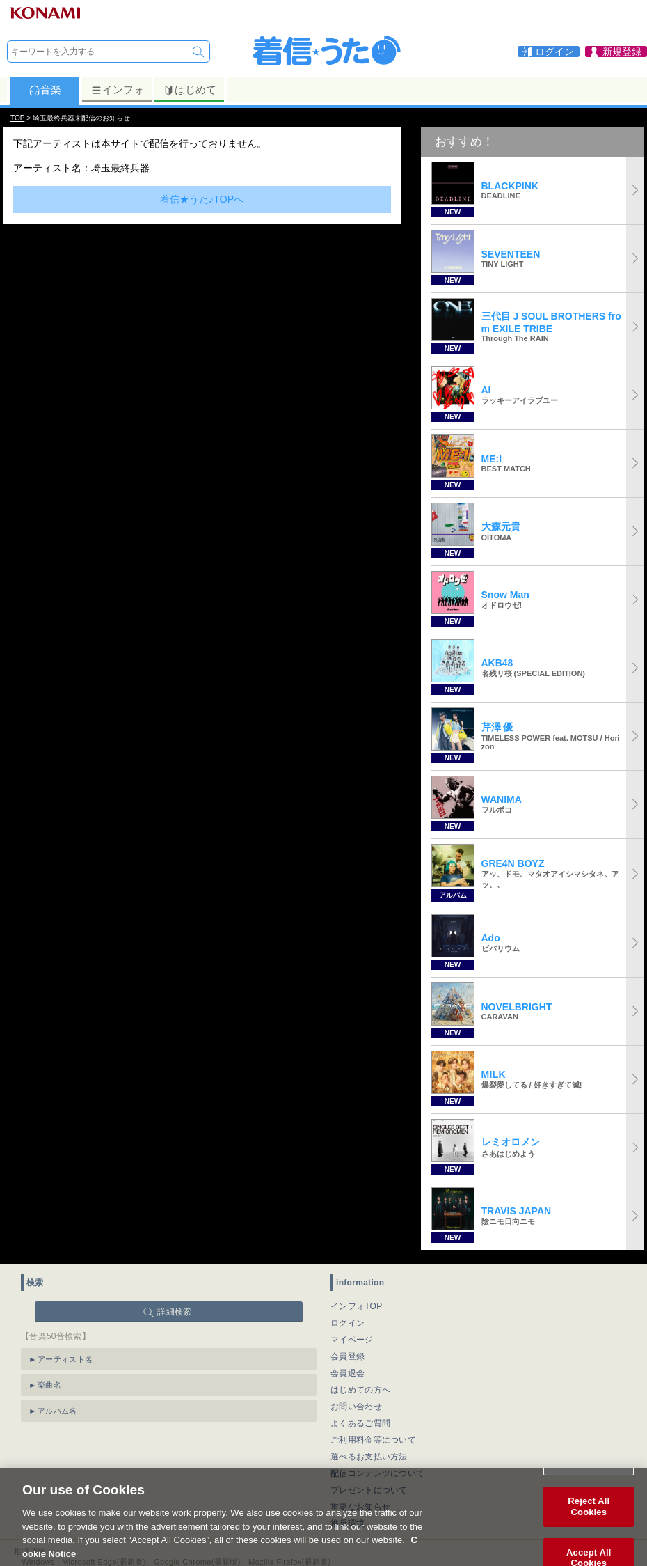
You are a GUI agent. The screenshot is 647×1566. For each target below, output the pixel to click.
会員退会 (347, 1373)
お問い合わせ (356, 1406)
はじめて (189, 90)
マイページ (352, 1340)
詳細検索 (174, 1312)
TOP (17, 118)
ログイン (347, 1323)
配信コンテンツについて (377, 1473)
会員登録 (347, 1356)
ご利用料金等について (373, 1440)
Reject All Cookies (588, 1522)
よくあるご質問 (360, 1423)
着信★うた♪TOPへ (202, 199)
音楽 (45, 90)
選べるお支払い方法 (369, 1457)
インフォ (117, 90)
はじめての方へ (360, 1390)
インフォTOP (356, 1306)
